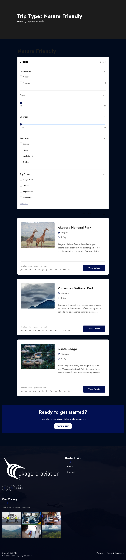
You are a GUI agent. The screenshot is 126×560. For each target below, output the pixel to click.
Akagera (64, 232)
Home (20, 21)
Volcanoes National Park (76, 288)
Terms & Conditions (115, 553)
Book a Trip (63, 426)
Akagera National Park (74, 227)
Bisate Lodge (67, 349)
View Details (94, 267)
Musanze (65, 293)
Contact (70, 472)
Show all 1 (24, 203)
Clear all (103, 62)
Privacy (99, 553)
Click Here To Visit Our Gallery (16, 507)
